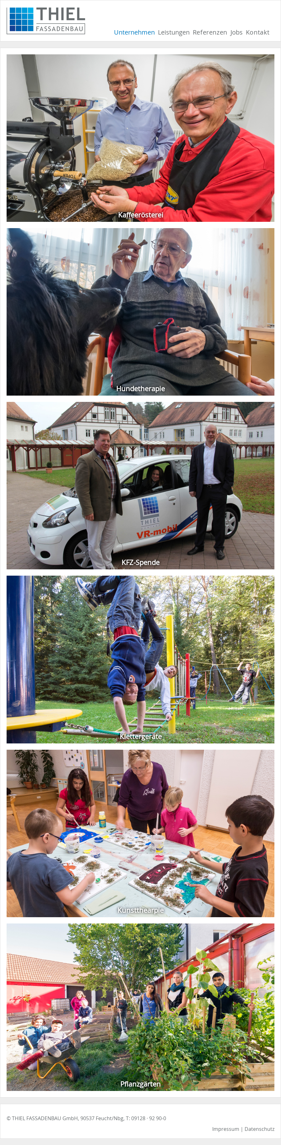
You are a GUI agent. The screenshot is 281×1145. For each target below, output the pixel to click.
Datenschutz (259, 1129)
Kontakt (258, 32)
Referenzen (210, 32)
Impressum (225, 1129)
